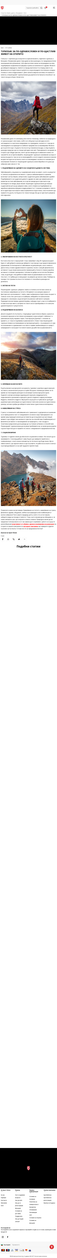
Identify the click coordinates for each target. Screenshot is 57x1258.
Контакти (4, 1200)
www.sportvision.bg (18, 1256)
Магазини (4, 1203)
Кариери (3, 1197)
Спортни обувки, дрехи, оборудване (12, 13)
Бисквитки (32, 1207)
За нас (3, 1195)
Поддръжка (18, 1216)
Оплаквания (33, 1210)
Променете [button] (16, 1245)
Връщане (18, 1208)
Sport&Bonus (47, 1195)
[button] (34, 7)
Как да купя (18, 1200)
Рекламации (33, 1212)
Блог (25, 13)
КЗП (30, 1215)
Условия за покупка (35, 1218)
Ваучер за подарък (49, 1203)
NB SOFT (32, 1256)
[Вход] (45, 8)
